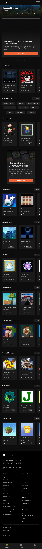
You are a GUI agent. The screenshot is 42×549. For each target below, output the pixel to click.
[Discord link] (13, 468)
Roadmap (24, 488)
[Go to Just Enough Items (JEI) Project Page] (27, 401)
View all (37, 189)
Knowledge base (26, 500)
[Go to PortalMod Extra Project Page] (9, 204)
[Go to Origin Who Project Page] (9, 237)
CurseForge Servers (27, 493)
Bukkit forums (25, 491)
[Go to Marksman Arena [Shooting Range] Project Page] (27, 303)
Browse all (36, 98)
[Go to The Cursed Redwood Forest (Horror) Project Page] (9, 81)
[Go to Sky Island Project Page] (9, 270)
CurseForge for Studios (28, 516)
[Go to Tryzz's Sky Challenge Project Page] (9, 303)
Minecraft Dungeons (8, 493)
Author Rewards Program (9, 509)
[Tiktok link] (7, 468)
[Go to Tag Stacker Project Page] (9, 134)
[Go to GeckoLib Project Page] (9, 401)
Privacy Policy (6, 530)
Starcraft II (5, 488)
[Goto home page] (6, 2)
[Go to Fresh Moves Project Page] (27, 335)
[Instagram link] (4, 468)
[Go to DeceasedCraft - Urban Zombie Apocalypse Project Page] (27, 368)
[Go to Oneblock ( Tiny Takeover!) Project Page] (9, 433)
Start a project (6, 503)
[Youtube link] (10, 468)
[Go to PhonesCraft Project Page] (27, 204)
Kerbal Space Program (8, 491)
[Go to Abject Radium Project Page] (27, 237)
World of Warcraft (7, 482)
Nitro (23, 521)
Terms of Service (7, 527)
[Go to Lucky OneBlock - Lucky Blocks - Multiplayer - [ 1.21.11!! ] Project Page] (27, 433)
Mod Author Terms (7, 535)
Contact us (25, 506)
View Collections (21, 180)
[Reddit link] (20, 468)
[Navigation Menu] (2, 3)
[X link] (17, 468)
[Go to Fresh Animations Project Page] (9, 335)
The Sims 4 (6, 485)
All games (5, 477)
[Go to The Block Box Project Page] (27, 134)
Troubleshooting (26, 503)
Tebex (23, 518)
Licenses (5, 533)
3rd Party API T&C (7, 514)
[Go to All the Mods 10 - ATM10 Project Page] (9, 368)
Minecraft (5, 479)
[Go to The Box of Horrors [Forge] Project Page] (27, 81)
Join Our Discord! (26, 477)
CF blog (24, 482)
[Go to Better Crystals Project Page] (27, 270)
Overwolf (24, 513)
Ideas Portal (25, 479)
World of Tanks (7, 496)
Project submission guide (9, 506)
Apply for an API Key (8, 511)
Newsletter (25, 485)
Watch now (21, 53)
